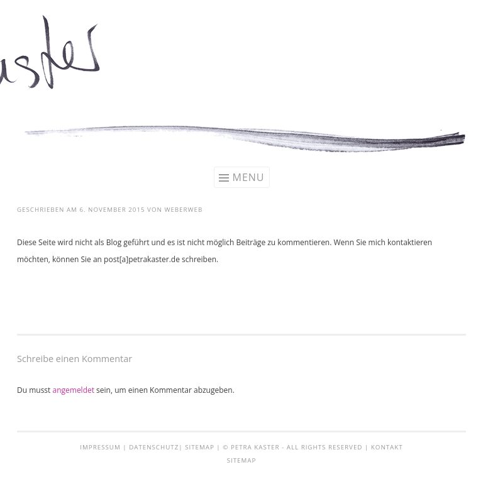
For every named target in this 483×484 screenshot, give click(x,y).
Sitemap (199, 447)
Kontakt (387, 447)
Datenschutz (154, 447)
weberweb (183, 210)
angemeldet (73, 390)
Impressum (100, 447)
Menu (249, 177)
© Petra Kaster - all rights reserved (292, 447)
